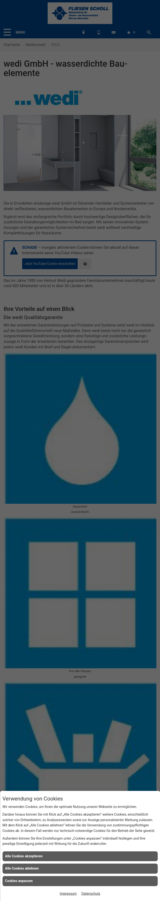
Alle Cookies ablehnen (22, 868)
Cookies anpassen (19, 881)
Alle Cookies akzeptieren (24, 856)
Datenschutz (91, 893)
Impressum (68, 893)
